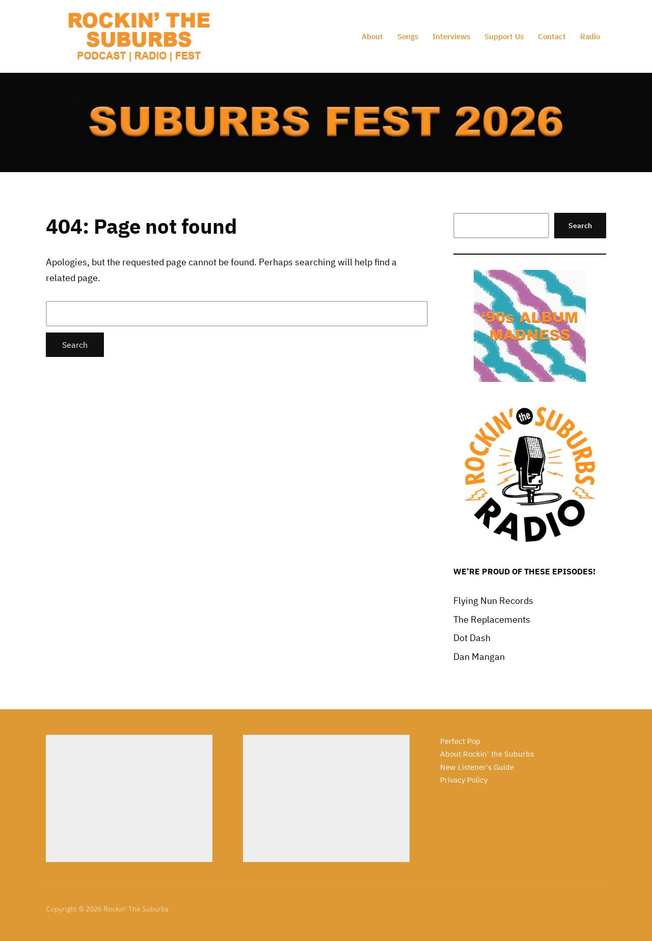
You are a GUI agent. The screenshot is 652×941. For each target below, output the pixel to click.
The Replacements (491, 619)
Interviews (451, 36)
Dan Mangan (479, 656)
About (372, 36)
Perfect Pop (460, 741)
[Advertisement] (129, 798)
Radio (590, 36)
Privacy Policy (463, 780)
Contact (552, 36)
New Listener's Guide (477, 767)
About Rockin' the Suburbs (487, 754)
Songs (407, 36)
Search (580, 225)
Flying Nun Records (493, 600)
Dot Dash (472, 638)
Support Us (504, 36)
